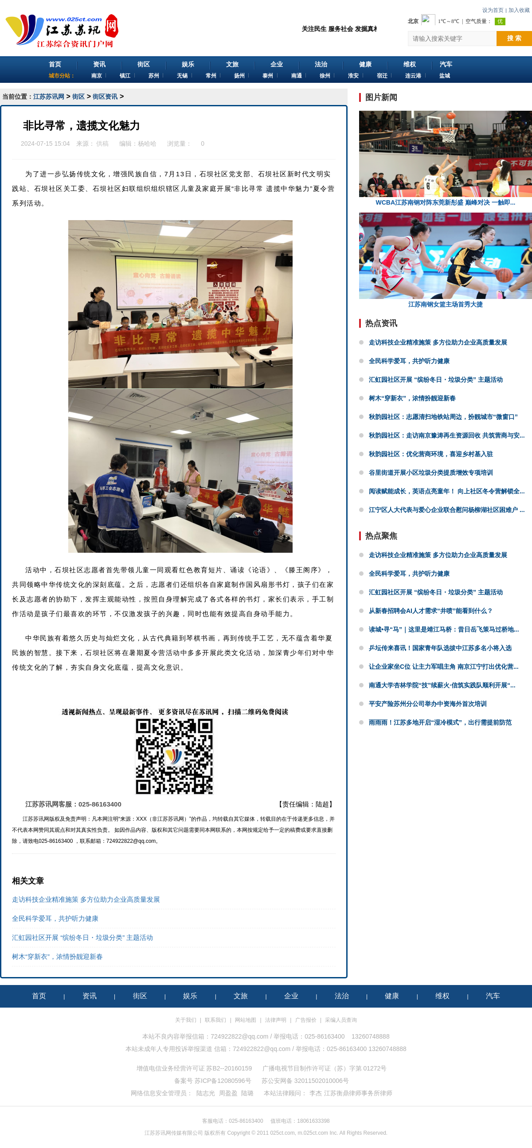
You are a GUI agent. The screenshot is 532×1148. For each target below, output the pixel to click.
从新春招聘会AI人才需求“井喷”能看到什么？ (431, 610)
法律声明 (275, 1020)
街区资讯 (105, 96)
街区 (143, 64)
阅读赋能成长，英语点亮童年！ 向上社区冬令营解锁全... (447, 491)
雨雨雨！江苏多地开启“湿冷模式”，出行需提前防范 (440, 722)
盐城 (444, 76)
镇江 (125, 76)
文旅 (232, 64)
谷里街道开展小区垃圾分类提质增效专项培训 (431, 472)
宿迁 (382, 76)
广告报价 (306, 1020)
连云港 (413, 76)
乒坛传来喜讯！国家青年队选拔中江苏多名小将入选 (440, 648)
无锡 (182, 76)
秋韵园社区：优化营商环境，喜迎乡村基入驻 (431, 454)
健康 (365, 64)
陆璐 (247, 1093)
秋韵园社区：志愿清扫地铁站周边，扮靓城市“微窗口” (443, 416)
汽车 (446, 64)
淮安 (353, 76)
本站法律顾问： (285, 1093)
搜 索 (514, 38)
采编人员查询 (341, 1020)
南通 (296, 76)
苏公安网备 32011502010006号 (305, 1080)
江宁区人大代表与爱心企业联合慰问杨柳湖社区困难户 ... (447, 509)
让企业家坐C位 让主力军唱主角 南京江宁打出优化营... (444, 666)
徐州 (325, 76)
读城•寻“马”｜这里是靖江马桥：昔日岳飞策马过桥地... (444, 629)
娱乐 (188, 64)
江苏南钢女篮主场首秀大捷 (445, 260)
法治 (321, 64)
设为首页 (493, 10)
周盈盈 (228, 1093)
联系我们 (215, 1020)
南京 (96, 76)
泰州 (267, 76)
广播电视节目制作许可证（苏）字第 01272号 (324, 1068)
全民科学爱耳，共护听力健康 (55, 918)
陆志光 (205, 1093)
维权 (409, 64)
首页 (55, 64)
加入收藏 (519, 10)
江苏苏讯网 (48, 96)
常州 (211, 76)
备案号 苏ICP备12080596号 (212, 1080)
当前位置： (17, 96)
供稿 (103, 143)
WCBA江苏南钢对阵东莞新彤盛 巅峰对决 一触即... (445, 158)
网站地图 (245, 1020)
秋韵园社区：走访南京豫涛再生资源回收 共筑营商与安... (447, 435)
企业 (276, 64)
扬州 (239, 76)
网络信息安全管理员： (162, 1093)
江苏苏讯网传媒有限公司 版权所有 (185, 1133)
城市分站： (62, 76)
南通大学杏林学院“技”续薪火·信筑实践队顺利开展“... (442, 685)
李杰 (315, 1093)
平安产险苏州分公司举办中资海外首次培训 (428, 703)
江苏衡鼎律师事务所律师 (358, 1093)
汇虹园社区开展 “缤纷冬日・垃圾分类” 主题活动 (82, 937)
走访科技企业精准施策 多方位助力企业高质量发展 (86, 899)
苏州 (154, 76)
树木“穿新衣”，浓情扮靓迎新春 (57, 956)
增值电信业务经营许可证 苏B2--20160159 (194, 1068)
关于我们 (185, 1020)
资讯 (99, 64)
